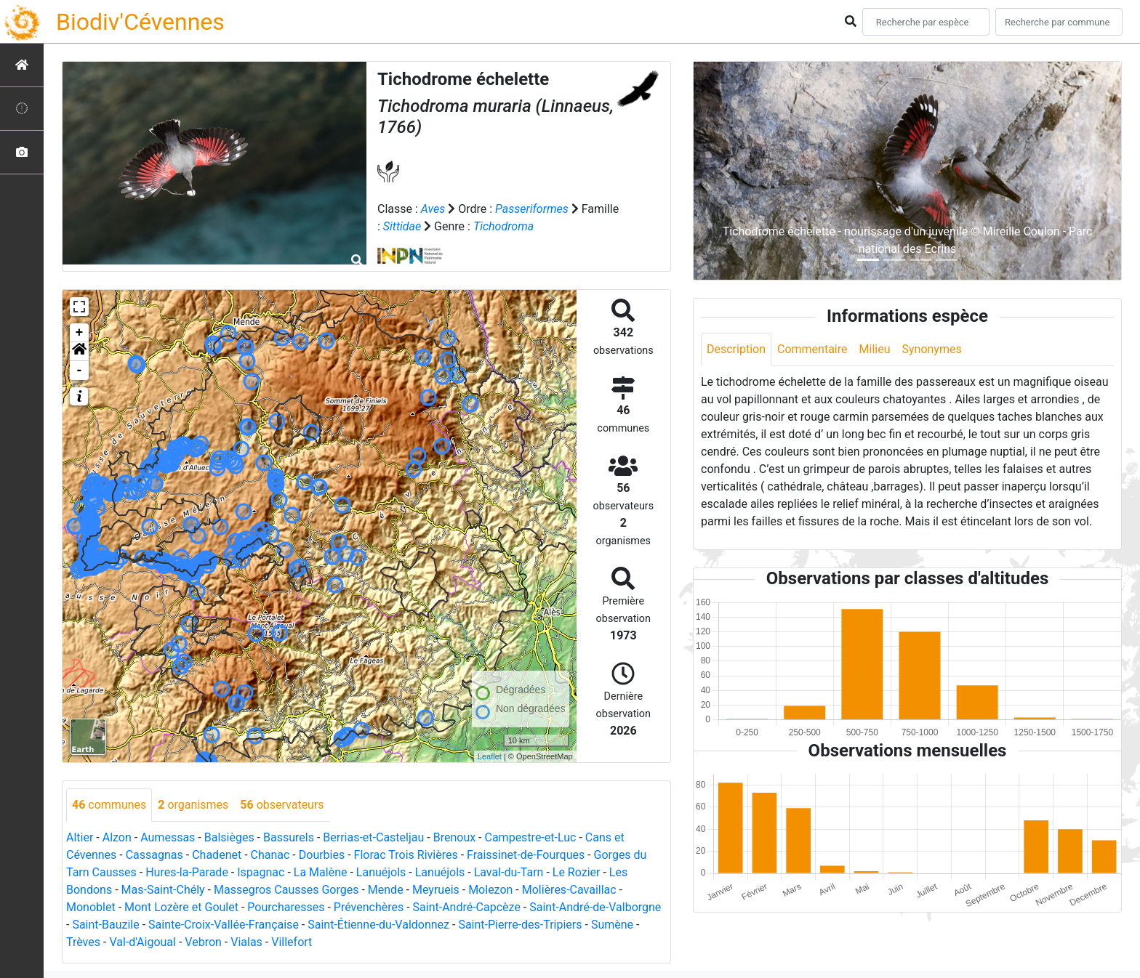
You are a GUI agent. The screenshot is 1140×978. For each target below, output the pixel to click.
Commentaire (812, 349)
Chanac (270, 855)
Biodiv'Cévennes (140, 22)
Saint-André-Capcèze (467, 907)
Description (736, 349)
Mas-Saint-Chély (163, 890)
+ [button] (80, 333)
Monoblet (91, 907)
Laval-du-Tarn (509, 872)
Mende (386, 890)
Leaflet (490, 756)
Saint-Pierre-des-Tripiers (520, 924)
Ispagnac (260, 872)
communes (109, 805)
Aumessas (167, 837)
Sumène (612, 924)
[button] (79, 351)
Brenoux (454, 837)
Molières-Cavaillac (569, 890)
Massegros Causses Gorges (286, 890)
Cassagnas (154, 855)
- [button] (80, 370)
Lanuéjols (381, 872)
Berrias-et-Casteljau (373, 837)
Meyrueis (435, 890)
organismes (193, 805)
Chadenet (216, 855)
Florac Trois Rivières (406, 855)
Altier (79, 837)
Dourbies (322, 855)
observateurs (282, 805)
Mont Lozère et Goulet (181, 907)
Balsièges (229, 837)
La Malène (321, 872)
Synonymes (931, 349)
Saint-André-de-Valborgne (595, 907)
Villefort (291, 942)
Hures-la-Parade (186, 872)
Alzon (117, 837)
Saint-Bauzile (105, 924)
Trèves (83, 942)
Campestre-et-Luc (531, 837)
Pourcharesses (285, 907)
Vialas (246, 942)
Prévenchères (369, 907)
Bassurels (288, 837)
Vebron (203, 942)
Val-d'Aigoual (142, 942)
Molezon (490, 890)
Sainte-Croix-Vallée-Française (223, 924)
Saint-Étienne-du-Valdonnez (378, 924)
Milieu (875, 349)
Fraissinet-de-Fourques (526, 855)
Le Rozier (577, 872)
